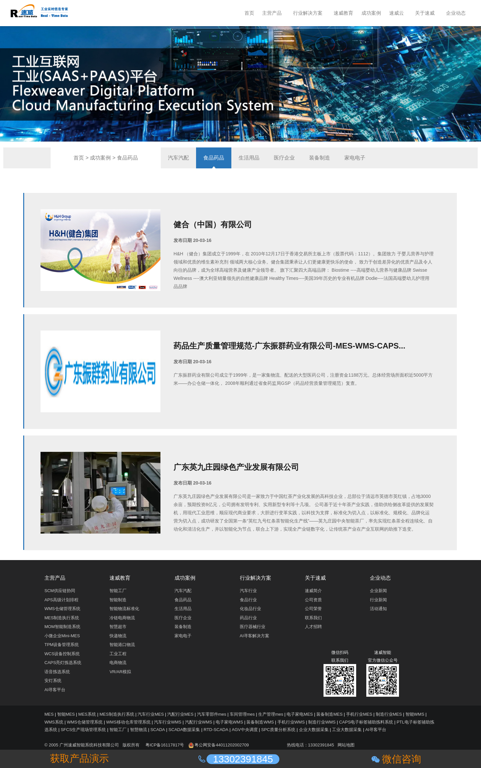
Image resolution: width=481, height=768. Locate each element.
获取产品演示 (79, 758)
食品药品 (127, 158)
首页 (79, 158)
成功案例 (100, 158)
